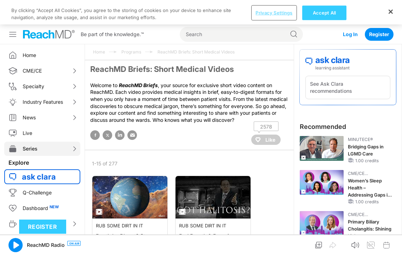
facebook (95, 110)
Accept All (324, 243)
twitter (107, 110)
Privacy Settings (273, 243)
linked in (120, 110)
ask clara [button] (39, 152)
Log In (350, 10)
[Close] (390, 242)
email (132, 110)
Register (379, 10)
